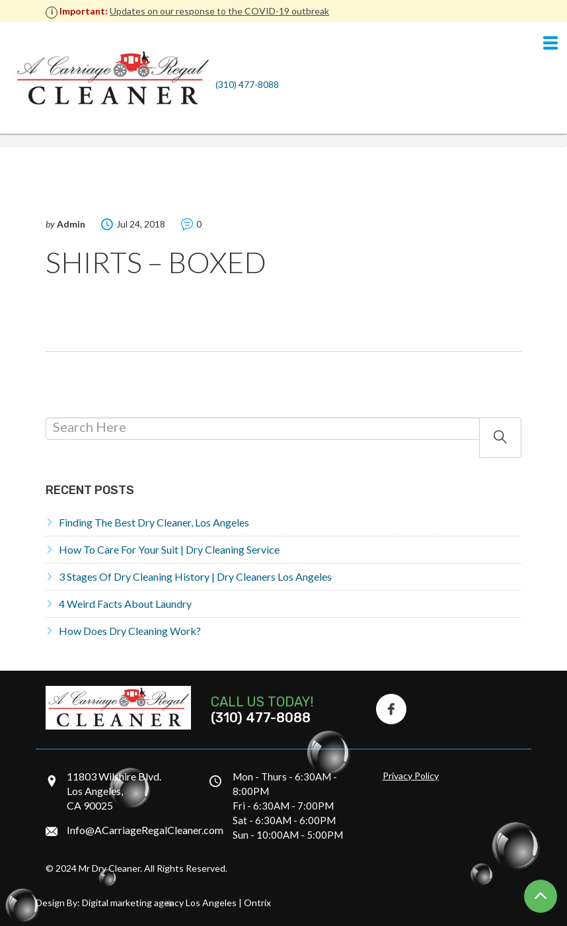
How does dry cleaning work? (130, 630)
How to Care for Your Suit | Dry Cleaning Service (169, 549)
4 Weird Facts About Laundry (125, 603)
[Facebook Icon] (391, 709)
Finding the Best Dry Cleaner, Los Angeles (154, 522)
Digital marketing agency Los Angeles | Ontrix (176, 902)
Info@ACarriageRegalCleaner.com (145, 829)
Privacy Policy (411, 775)
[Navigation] (550, 43)
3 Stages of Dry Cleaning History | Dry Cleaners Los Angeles (195, 576)
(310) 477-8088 (247, 84)
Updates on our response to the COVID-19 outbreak (219, 11)
